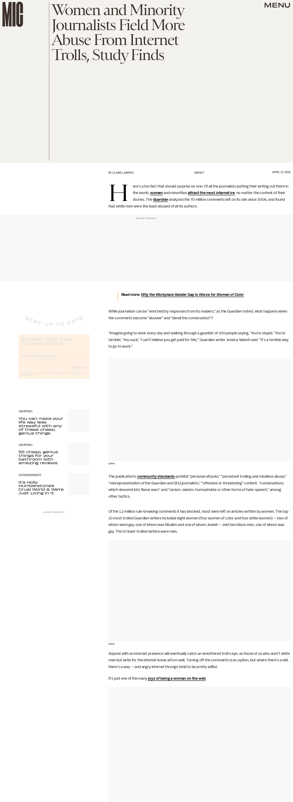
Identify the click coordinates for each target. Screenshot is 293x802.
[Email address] (54, 358)
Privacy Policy (27, 378)
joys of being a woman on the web (177, 678)
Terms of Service (75, 376)
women (156, 193)
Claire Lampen (122, 172)
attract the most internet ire (211, 193)
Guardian (160, 199)
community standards (156, 476)
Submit (79, 370)
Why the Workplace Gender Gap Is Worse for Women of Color (192, 295)
